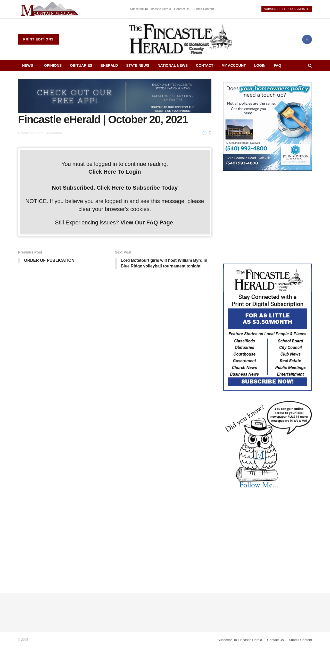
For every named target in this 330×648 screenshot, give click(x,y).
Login (260, 65)
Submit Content (203, 9)
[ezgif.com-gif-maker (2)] (114, 96)
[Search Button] (310, 65)
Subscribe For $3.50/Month (286, 9)
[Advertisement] (267, 217)
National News (173, 65)
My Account (234, 65)
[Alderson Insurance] (267, 126)
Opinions (53, 65)
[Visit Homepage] (180, 39)
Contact (204, 65)
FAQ (277, 65)
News (27, 65)
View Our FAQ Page (146, 222)
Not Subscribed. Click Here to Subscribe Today (115, 187)
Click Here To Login (114, 172)
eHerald (109, 65)
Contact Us (181, 9)
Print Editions (38, 39)
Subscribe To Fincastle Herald (150, 9)
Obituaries (81, 65)
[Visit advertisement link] (50, 9)
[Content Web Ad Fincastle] (267, 327)
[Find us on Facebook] (307, 39)
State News (137, 65)
